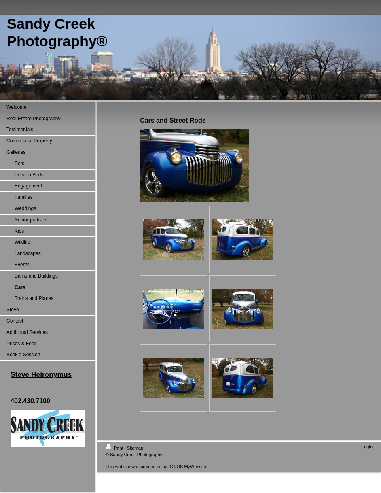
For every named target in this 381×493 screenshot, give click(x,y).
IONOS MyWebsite (187, 466)
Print (115, 448)
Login (367, 446)
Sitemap (135, 448)
